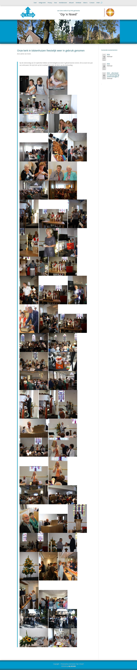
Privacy (50, 3)
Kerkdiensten (63, 3)
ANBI (98, 3)
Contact (92, 3)
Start (35, 3)
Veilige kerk (42, 3)
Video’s (85, 3)
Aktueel (71, 3)
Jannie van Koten (25, 54)
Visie (55, 3)
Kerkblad (78, 3)
